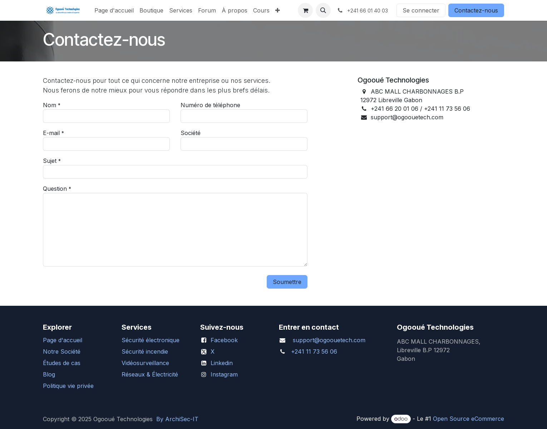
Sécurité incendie (145, 351)
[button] (323, 10)
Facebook (224, 340)
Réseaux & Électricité (150, 374)
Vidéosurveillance (145, 362)
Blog (49, 374)
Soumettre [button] (287, 281)
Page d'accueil (62, 340)
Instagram (224, 374)
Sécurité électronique (150, 340)
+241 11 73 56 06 (314, 351)
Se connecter (421, 10)
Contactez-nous (476, 10)
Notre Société (61, 351)
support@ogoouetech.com (329, 340)
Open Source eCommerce (468, 418)
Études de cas (61, 362)
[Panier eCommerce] (305, 10)
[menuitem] (114, 10)
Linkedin (222, 362)
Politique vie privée (68, 385)
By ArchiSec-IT (177, 419)
